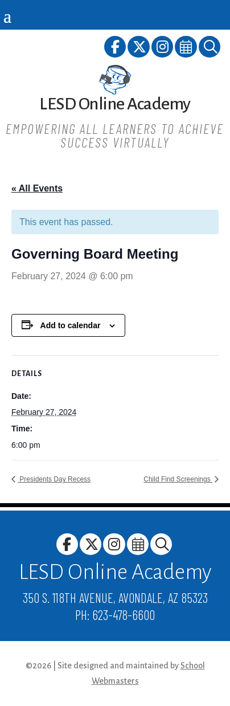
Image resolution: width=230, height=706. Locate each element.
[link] (116, 49)
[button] (7, 15)
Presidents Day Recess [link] (54, 479)
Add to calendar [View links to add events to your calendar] (70, 325)
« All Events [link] (37, 188)
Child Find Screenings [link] (177, 479)
